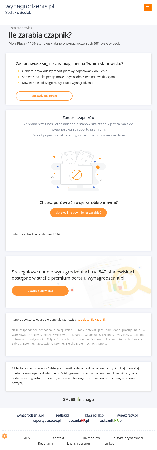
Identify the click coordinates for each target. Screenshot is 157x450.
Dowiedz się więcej (40, 291)
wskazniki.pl (111, 420)
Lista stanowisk (20, 27)
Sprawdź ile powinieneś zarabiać (78, 212)
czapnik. (100, 319)
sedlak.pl (62, 415)
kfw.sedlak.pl (94, 415)
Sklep (26, 438)
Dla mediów (91, 438)
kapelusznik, (85, 319)
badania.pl (78, 420)
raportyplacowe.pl (47, 420)
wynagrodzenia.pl (30, 415)
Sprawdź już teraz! (44, 96)
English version (78, 443)
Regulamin (46, 443)
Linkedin (111, 443)
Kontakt (58, 438)
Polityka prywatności (127, 438)
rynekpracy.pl (127, 415)
